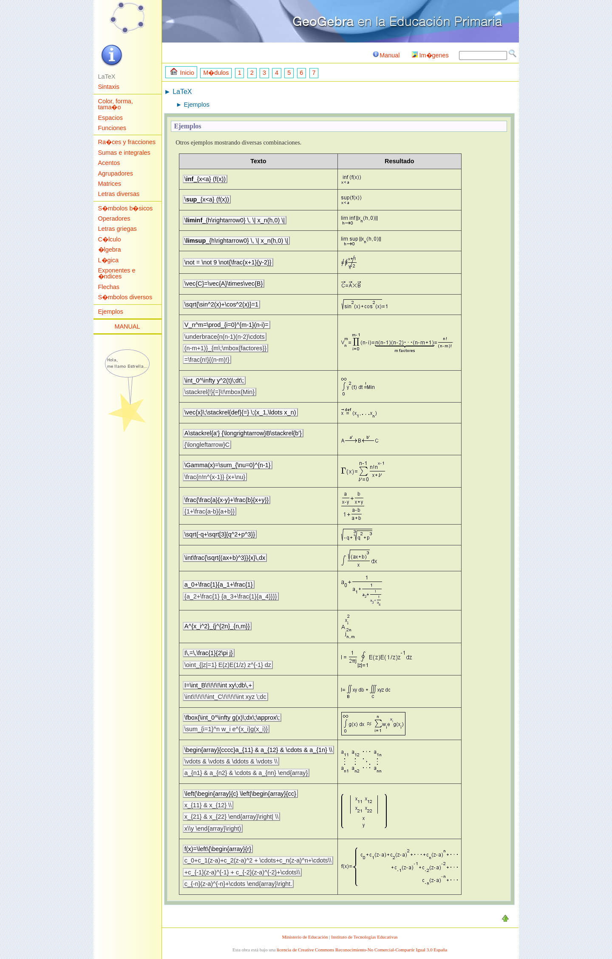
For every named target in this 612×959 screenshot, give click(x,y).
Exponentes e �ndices (117, 273)
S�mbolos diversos (125, 297)
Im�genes (430, 55)
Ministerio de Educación (305, 936)
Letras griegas (117, 228)
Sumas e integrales (124, 152)
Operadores (114, 218)
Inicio (182, 72)
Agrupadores (115, 173)
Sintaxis (108, 86)
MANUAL (127, 326)
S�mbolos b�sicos (125, 208)
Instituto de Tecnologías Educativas (364, 936)
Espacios (110, 117)
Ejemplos (110, 311)
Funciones (112, 128)
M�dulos (216, 72)
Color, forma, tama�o (115, 104)
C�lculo (109, 239)
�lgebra (109, 249)
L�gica (108, 260)
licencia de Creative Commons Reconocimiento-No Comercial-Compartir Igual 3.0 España (362, 949)
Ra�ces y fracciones (127, 142)
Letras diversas (119, 193)
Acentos (109, 162)
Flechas (108, 287)
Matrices (109, 183)
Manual (386, 55)
